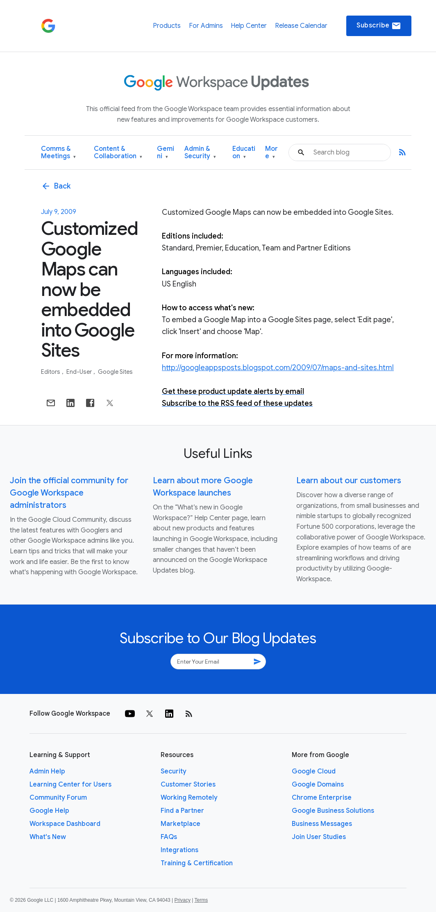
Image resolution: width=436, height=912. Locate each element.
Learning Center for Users (70, 784)
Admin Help (47, 771)
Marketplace (180, 824)
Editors (51, 371)
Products (167, 26)
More (271, 152)
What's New (48, 837)
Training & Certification (197, 863)
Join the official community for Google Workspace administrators (69, 492)
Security (173, 771)
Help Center (249, 26)
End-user (79, 371)
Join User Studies (319, 837)
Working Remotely (189, 798)
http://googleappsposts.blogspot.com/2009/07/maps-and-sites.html (278, 367)
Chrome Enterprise (322, 798)
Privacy (183, 900)
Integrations (179, 850)
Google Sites (115, 371)
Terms (201, 900)
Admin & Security (200, 152)
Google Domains (318, 784)
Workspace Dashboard (65, 824)
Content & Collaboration (118, 152)
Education (243, 152)
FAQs (169, 837)
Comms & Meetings (58, 152)
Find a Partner (182, 811)
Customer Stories (188, 784)
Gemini (165, 152)
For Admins (206, 26)
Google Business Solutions (333, 811)
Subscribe (379, 26)
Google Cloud (314, 771)
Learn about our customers (348, 480)
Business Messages (322, 824)
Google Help (49, 811)
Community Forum (58, 798)
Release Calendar (301, 26)
